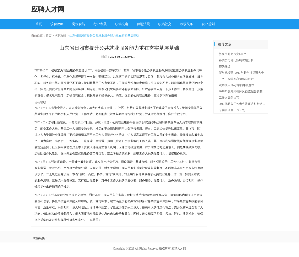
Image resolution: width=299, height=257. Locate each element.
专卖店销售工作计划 (232, 110)
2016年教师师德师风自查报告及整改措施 (245, 91)
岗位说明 (40, 102)
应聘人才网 (47, 9)
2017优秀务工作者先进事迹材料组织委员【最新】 (251, 103)
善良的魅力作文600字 (232, 54)
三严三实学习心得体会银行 (236, 79)
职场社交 (165, 24)
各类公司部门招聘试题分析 (236, 60)
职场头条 (186, 24)
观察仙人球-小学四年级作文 (237, 85)
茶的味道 (224, 66)
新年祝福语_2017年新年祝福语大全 (241, 72)
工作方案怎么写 (229, 97)
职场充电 (121, 24)
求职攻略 (57, 24)
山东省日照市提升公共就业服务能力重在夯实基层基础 (104, 35)
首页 (38, 24)
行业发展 (100, 24)
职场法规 (143, 24)
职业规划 (208, 24)
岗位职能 (78, 24)
